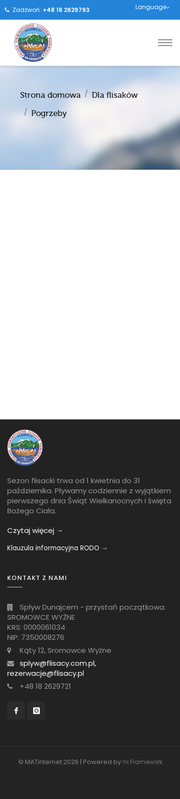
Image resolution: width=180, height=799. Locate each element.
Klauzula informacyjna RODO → (57, 548)
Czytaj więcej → (35, 530)
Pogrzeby (49, 113)
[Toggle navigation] (165, 42)
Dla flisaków (115, 95)
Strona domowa (50, 95)
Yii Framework (142, 762)
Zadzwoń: (51, 10)
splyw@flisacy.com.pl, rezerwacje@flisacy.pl (51, 668)
